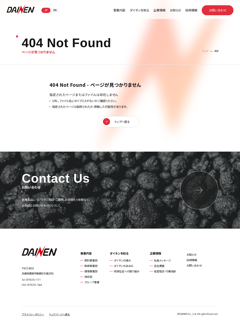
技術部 (88, 277)
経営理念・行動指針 (165, 271)
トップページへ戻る (59, 314)
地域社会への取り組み (127, 271)
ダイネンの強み (122, 260)
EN (55, 10)
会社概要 (159, 266)
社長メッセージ (162, 260)
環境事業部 (91, 271)
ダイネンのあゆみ (123, 266)
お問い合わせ (194, 265)
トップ (205, 51)
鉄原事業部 (91, 266)
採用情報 (191, 10)
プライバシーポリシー (33, 314)
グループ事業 (91, 282)
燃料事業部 (91, 260)
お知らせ (175, 10)
